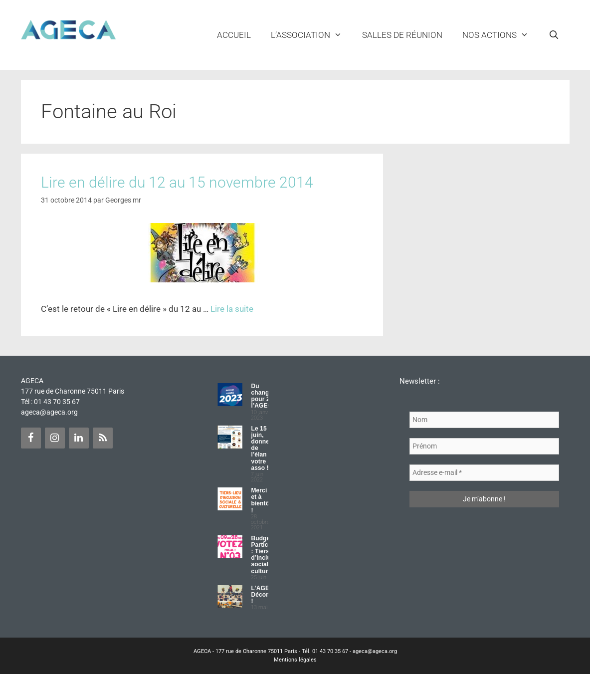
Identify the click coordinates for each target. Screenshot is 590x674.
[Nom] (484, 420)
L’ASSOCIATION (311, 35)
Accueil (234, 35)
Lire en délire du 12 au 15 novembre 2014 (177, 182)
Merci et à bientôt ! (261, 500)
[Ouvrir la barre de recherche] (554, 35)
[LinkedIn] (79, 438)
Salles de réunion (402, 35)
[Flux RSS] (103, 438)
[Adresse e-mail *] (484, 472)
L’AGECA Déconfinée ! (267, 595)
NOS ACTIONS (500, 35)
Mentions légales (295, 660)
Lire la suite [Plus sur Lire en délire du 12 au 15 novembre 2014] (231, 309)
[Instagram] (55, 438)
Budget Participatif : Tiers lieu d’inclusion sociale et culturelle (267, 555)
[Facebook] (31, 438)
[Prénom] (484, 446)
